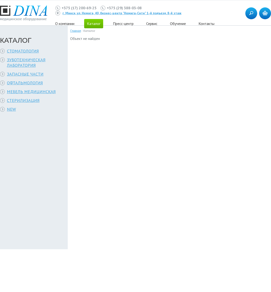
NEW (11, 109)
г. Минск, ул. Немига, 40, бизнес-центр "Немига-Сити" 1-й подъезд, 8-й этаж (122, 13)
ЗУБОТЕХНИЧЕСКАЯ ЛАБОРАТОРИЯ (26, 62)
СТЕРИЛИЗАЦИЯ (23, 100)
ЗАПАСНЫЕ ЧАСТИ (25, 74)
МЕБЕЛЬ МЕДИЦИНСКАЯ (31, 91)
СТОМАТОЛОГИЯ (23, 51)
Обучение (178, 23)
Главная (75, 31)
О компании (64, 23)
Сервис (151, 23)
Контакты (206, 23)
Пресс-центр (123, 23)
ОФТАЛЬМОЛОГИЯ (25, 83)
